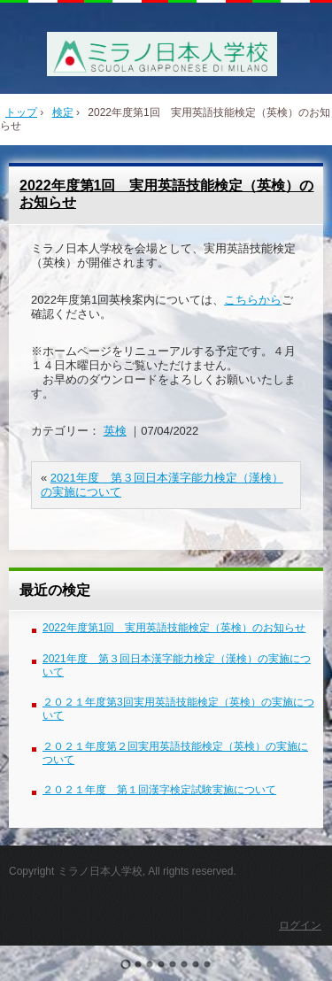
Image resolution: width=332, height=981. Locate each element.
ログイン (300, 925)
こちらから (253, 299)
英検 (115, 430)
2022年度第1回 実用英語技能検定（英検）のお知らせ (173, 628)
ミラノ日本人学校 (166, 54)
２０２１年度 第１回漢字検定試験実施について (159, 790)
